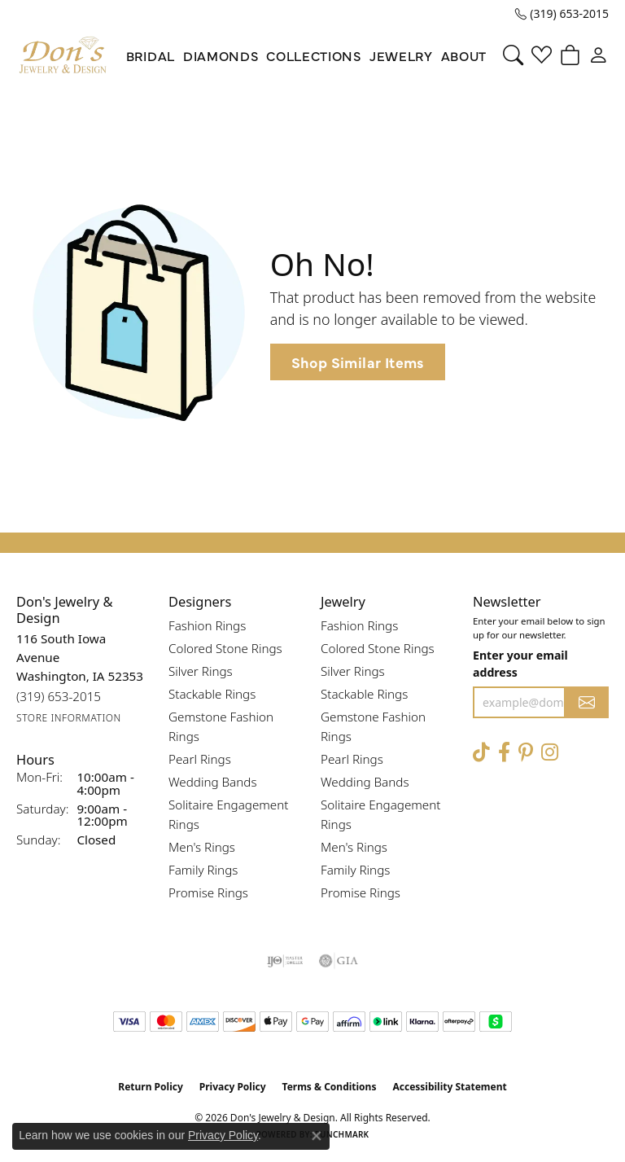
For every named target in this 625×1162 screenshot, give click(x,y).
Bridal (150, 55)
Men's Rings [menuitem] (201, 847)
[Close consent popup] (316, 1136)
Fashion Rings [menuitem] (207, 625)
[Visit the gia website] (338, 961)
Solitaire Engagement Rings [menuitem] (228, 814)
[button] (513, 55)
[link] (562, 14)
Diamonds (220, 55)
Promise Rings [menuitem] (208, 892)
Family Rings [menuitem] (203, 870)
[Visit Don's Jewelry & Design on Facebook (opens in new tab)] (504, 753)
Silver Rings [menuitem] (200, 671)
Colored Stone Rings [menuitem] (225, 648)
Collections (313, 55)
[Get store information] (68, 718)
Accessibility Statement (449, 1087)
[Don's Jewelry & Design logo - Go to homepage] (63, 55)
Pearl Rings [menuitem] (199, 759)
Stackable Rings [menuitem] (212, 694)
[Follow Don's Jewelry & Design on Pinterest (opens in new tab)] (525, 753)
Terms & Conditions (329, 1087)
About (464, 55)
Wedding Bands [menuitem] (212, 782)
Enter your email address (520, 663)
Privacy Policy (232, 1087)
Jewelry (401, 55)
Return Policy (150, 1087)
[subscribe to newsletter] (587, 702)
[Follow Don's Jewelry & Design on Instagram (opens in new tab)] (549, 753)
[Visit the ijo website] (285, 961)
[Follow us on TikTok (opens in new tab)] (481, 753)
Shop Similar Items (357, 362)
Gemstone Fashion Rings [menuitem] (220, 726)
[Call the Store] (58, 696)
